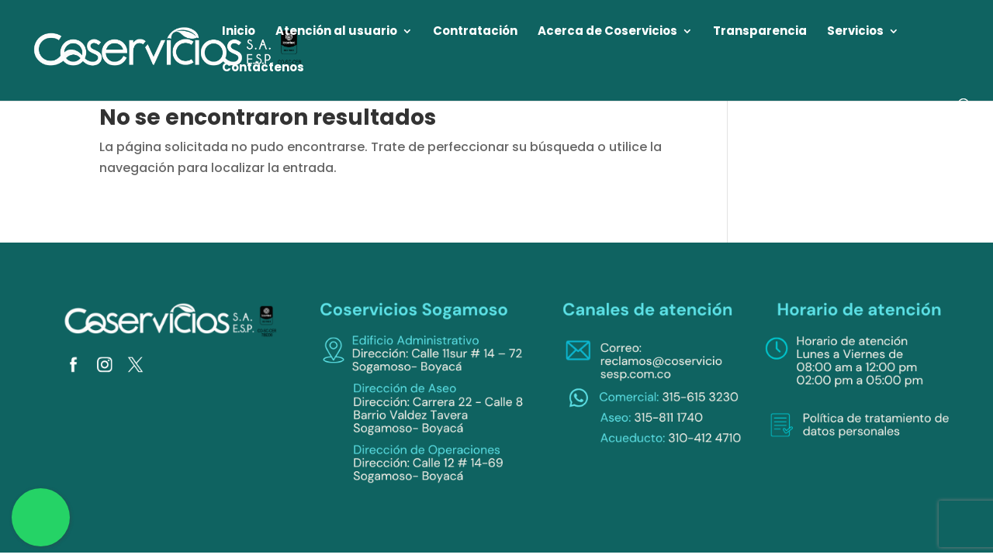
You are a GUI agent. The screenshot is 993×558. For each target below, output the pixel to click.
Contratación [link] (475, 32)
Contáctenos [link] (263, 68)
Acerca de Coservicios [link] (607, 32)
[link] (168, 49)
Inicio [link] (238, 32)
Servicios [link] (855, 32)
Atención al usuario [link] (336, 32)
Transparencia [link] (760, 32)
